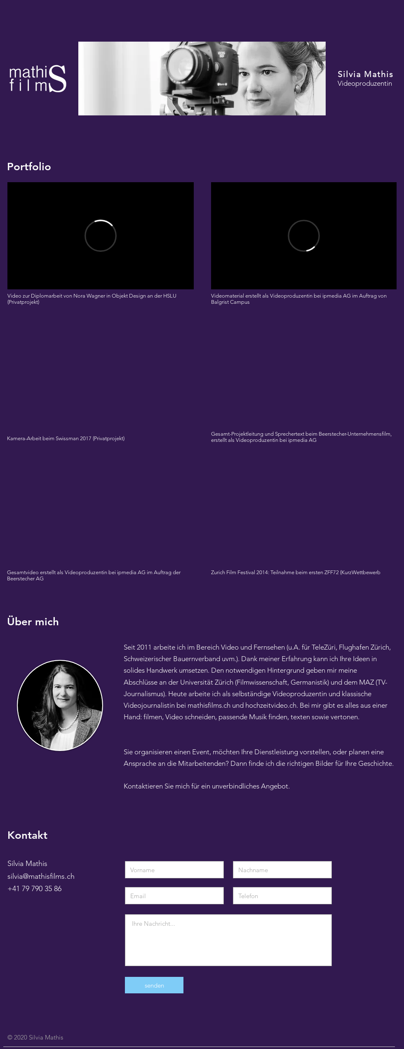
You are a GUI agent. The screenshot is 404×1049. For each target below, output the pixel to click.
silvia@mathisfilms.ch (41, 876)
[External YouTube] (100, 373)
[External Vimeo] (100, 235)
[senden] (154, 985)
